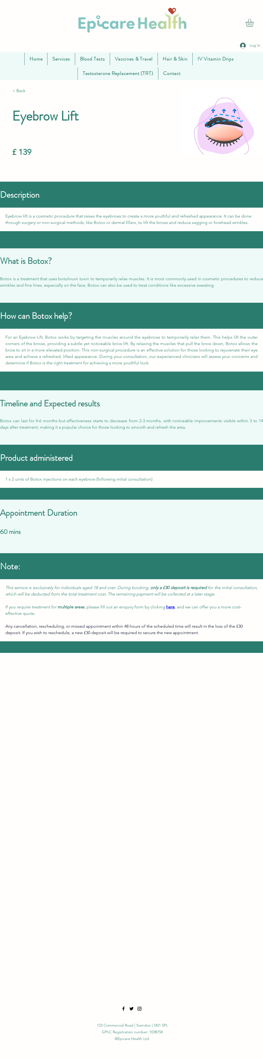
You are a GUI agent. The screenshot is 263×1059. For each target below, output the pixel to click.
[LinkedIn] (139, 1008)
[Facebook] (123, 1008)
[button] (254, 23)
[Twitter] (131, 1008)
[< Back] (30, 90)
